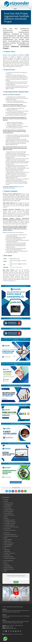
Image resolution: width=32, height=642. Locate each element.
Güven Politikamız (8, 513)
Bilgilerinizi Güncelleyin (9, 569)
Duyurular (6, 564)
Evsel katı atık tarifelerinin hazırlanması (13, 187)
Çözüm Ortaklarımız (8, 511)
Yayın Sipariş (7, 554)
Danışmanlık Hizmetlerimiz (10, 534)
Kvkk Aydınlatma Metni (9, 515)
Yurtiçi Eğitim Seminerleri (9, 523)
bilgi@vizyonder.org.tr (11, 628)
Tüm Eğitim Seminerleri (9, 520)
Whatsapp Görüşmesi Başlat (16, 267)
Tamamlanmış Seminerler (10, 530)
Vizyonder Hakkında (8, 503)
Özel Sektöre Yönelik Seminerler (11, 527)
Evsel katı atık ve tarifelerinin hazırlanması (13, 54)
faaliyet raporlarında (20, 213)
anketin (18, 221)
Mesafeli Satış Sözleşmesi (9, 558)
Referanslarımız (7, 506)
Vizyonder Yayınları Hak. (9, 553)
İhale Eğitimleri (7, 546)
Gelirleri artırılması (7, 232)
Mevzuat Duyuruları (8, 567)
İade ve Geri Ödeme (8, 556)
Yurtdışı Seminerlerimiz (9, 525)
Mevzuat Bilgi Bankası (8, 560)
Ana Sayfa (6, 499)
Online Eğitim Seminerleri (9, 521)
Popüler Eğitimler (8, 539)
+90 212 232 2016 (10, 625)
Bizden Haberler (7, 565)
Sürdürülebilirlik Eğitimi (16, 482)
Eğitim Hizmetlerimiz (8, 543)
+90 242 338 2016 (19, 625)
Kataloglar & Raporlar (9, 509)
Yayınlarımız (7, 549)
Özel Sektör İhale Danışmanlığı (11, 536)
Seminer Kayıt (7, 528)
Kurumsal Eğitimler (8, 544)
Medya (5, 516)
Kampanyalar (7, 551)
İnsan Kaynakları (8, 508)
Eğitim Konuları (7, 541)
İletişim (5, 571)
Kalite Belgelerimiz (8, 504)
